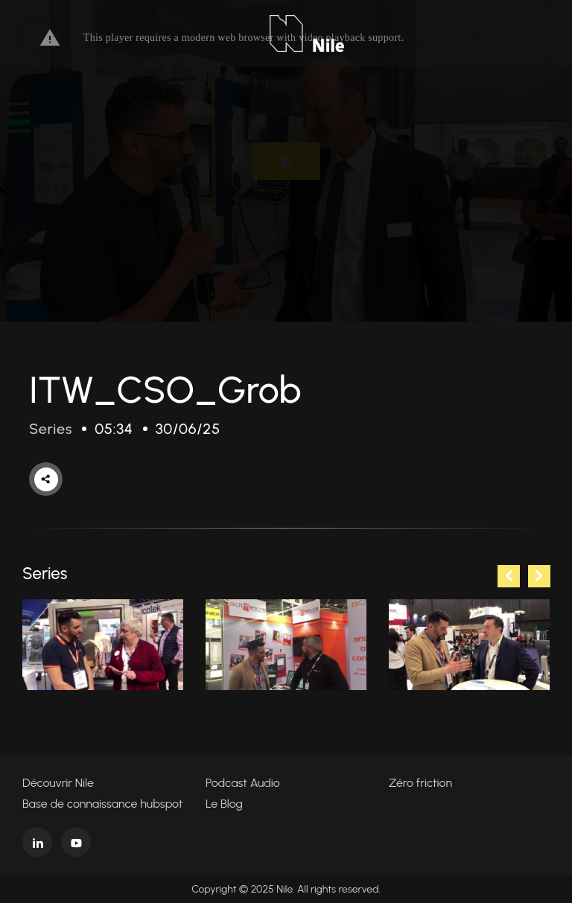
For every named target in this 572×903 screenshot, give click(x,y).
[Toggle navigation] (43, 33)
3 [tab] (274, 731)
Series (50, 429)
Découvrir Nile (58, 783)
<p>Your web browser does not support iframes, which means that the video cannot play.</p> (286, 161)
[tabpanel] (102, 644)
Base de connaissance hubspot (102, 804)
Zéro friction (420, 783)
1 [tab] (230, 731)
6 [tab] (341, 731)
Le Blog (224, 804)
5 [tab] (319, 731)
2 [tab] (252, 731)
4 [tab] (297, 731)
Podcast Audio (243, 783)
